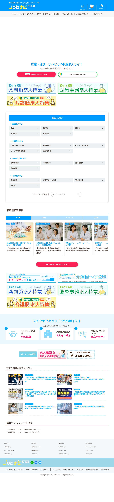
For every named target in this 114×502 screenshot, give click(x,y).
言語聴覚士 (79, 165)
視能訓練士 (15, 170)
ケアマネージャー (82, 146)
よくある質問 (97, 14)
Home (14, 14)
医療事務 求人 (91, 464)
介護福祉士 (47, 146)
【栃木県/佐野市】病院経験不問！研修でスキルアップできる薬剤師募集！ (48, 253)
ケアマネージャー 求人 (93, 455)
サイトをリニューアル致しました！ (29, 439)
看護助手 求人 (10, 455)
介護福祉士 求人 (65, 455)
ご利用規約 (87, 481)
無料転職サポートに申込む (36, 74)
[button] (8, 242)
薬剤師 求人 (37, 451)
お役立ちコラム (82, 14)
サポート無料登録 (36, 481)
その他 (13, 188)
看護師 (77, 128)
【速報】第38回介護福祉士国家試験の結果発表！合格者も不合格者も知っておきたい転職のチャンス (91, 399)
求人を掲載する (75, 481)
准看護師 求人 (91, 451)
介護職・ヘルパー (18, 146)
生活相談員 (47, 152)
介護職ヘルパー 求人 (39, 455)
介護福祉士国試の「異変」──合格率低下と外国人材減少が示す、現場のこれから (90, 383)
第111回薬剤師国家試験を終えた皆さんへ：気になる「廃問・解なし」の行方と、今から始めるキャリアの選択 (39, 399)
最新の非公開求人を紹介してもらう (57, 267)
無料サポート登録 (52, 14)
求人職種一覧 (68, 14)
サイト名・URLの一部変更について (29, 437)
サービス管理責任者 (18, 152)
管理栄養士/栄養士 (50, 183)
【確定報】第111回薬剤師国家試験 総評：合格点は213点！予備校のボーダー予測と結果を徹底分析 (39, 383)
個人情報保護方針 (100, 481)
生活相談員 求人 (38, 459)
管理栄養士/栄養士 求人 (67, 464)
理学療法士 (15, 165)
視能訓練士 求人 (38, 464)
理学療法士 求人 (65, 459)
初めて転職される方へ (77, 74)
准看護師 (14, 134)
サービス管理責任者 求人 (13, 459)
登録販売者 (79, 183)
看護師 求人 (64, 451)
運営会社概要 (57, 484)
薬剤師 (45, 128)
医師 (12, 128)
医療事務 (14, 183)
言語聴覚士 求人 (11, 464)
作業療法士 (47, 165)
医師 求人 (9, 451)
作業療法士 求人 (91, 459)
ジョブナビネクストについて (30, 14)
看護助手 (46, 134)
